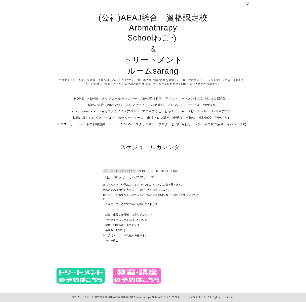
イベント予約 (236, 124)
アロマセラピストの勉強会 (144, 105)
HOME (79, 98)
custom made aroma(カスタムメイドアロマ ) (105, 111)
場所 (197, 124)
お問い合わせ (181, 124)
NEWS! (92, 98)
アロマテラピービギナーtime (163, 111)
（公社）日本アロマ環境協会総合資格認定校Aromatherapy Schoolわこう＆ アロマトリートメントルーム (143, 297)
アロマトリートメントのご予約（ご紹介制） (197, 98)
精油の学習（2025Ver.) (105, 105)
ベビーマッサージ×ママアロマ (209, 111)
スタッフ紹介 (145, 124)
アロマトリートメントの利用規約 (81, 124)
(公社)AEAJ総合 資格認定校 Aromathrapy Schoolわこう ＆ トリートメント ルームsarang (153, 44)
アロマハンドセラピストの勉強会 (191, 105)
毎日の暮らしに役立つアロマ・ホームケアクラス (108, 117)
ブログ (163, 124)
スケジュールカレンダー (119, 98)
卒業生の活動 (214, 124)
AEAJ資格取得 (151, 98)
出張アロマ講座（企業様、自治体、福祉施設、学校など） (189, 117)
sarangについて (120, 124)
